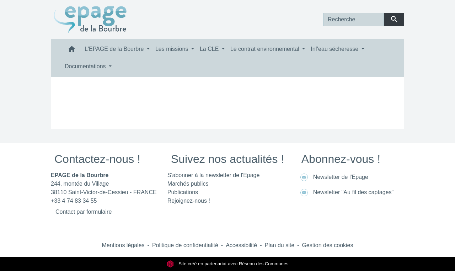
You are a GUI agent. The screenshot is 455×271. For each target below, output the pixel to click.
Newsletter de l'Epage (333, 177)
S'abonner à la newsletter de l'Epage (213, 175)
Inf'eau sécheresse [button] (335, 49)
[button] (72, 50)
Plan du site (279, 245)
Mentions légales (123, 245)
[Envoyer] (394, 19)
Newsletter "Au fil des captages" (346, 192)
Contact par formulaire (83, 212)
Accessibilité (241, 245)
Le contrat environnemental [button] (265, 49)
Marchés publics (188, 184)
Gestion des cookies (327, 245)
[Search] (353, 19)
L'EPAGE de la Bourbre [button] (115, 49)
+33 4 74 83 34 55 (74, 201)
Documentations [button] (86, 66)
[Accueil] (90, 20)
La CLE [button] (210, 49)
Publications (182, 192)
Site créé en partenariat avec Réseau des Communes (228, 263)
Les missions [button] (172, 49)
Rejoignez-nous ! (188, 201)
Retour (227, 111)
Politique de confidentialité (185, 245)
